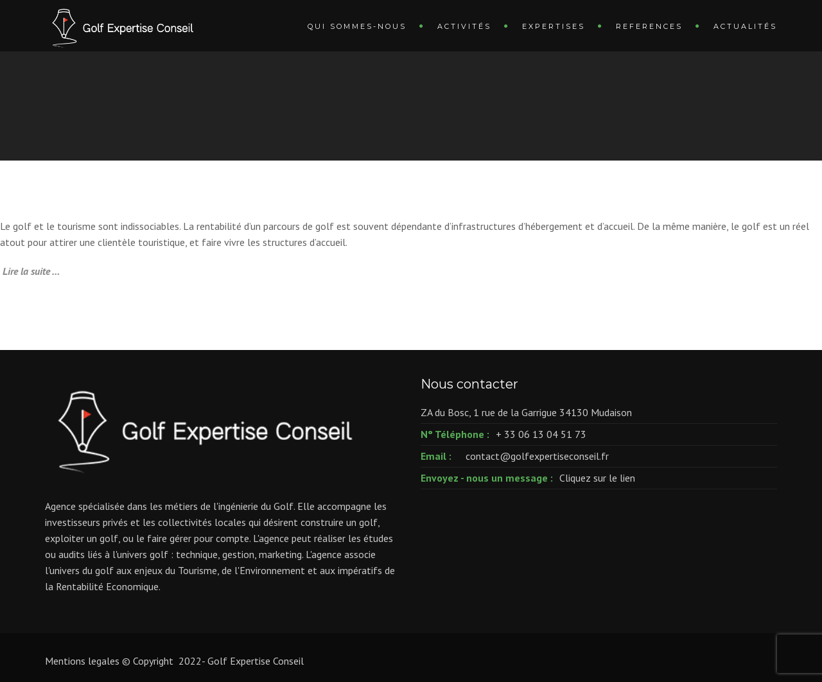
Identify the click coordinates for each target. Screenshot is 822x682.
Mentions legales (82, 660)
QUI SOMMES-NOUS (357, 26)
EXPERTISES (553, 26)
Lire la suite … (31, 271)
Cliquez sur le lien (597, 477)
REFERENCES (649, 26)
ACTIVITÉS (464, 26)
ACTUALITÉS (745, 26)
